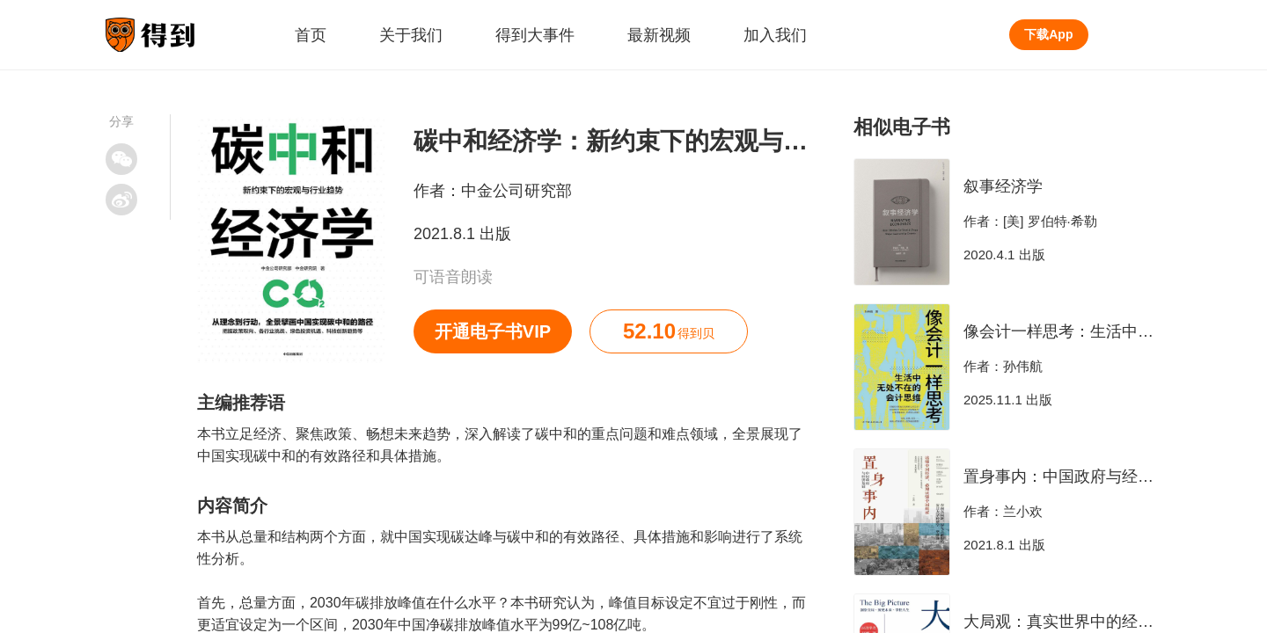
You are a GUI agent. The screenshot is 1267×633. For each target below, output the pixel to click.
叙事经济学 (1003, 186)
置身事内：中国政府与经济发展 (1074, 476)
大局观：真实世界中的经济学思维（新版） (1113, 621)
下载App (1048, 34)
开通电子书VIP (493, 331)
